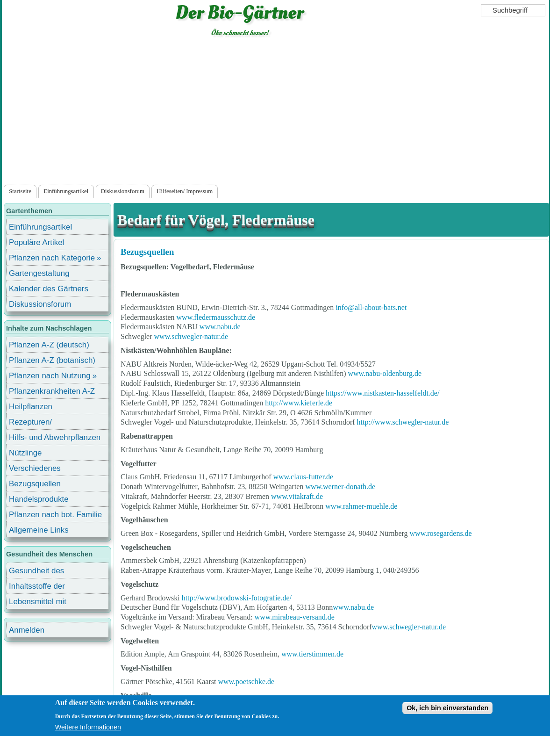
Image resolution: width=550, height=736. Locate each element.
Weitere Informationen (88, 727)
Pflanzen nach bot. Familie (55, 514)
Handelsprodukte (39, 499)
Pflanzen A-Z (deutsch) (49, 344)
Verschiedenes (35, 468)
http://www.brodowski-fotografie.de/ (237, 598)
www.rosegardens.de (441, 533)
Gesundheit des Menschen (36, 572)
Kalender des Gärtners (48, 288)
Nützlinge (25, 452)
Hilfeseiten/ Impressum (185, 191)
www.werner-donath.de (340, 487)
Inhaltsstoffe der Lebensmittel (37, 587)
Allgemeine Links (39, 530)
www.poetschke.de (246, 681)
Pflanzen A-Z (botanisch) (52, 360)
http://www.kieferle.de (298, 403)
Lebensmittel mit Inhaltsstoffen (37, 603)
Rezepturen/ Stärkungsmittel (36, 423)
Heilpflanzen (30, 406)
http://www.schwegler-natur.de (403, 422)
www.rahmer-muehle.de (361, 506)
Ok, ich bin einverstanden (447, 708)
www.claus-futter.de (303, 477)
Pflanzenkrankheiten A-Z (52, 391)
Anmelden (26, 630)
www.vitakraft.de (297, 496)
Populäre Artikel (36, 242)
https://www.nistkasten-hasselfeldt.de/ (382, 393)
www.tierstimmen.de (312, 654)
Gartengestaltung (39, 273)
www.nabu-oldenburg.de (384, 373)
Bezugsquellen (147, 252)
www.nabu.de (220, 327)
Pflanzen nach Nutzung (50, 375)
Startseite (20, 191)
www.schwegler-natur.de (191, 336)
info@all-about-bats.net (371, 307)
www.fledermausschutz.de (216, 317)
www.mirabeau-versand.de (295, 617)
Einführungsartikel (65, 191)
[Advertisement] (275, 112)
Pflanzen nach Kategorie (52, 257)
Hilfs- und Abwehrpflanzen (54, 437)
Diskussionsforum (122, 191)
